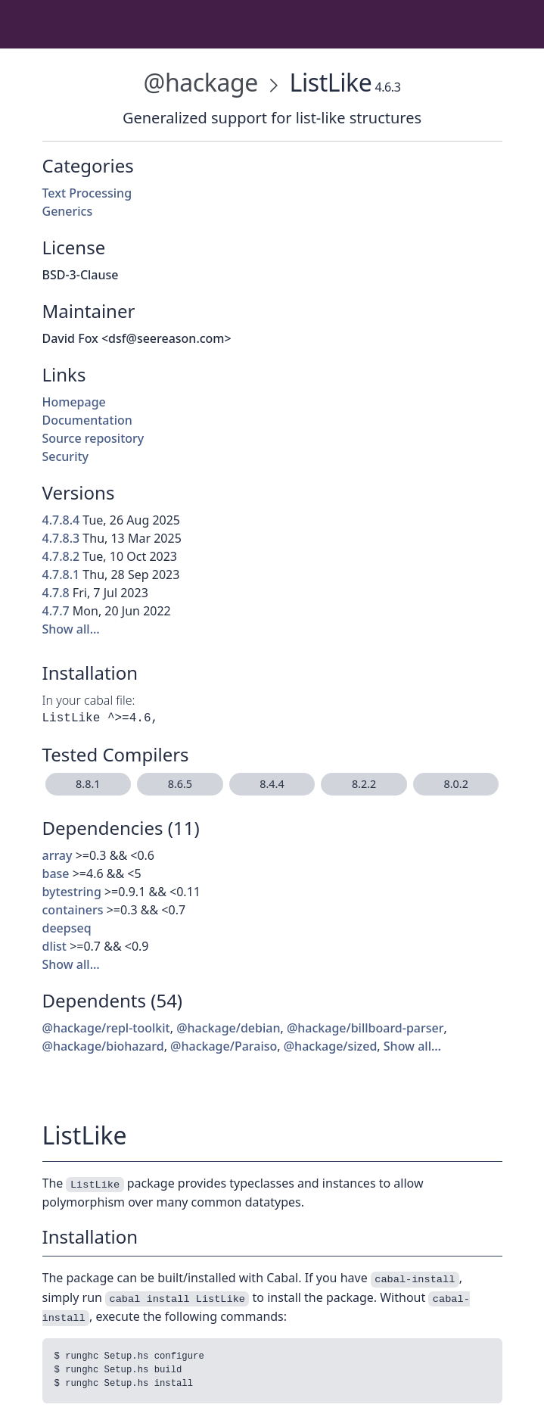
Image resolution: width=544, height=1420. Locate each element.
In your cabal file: (88, 700)
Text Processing (87, 193)
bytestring (71, 891)
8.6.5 (180, 784)
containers (73, 910)
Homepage (74, 402)
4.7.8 (56, 592)
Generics (67, 211)
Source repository (93, 438)
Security (65, 456)
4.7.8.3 (61, 538)
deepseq (67, 928)
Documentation (87, 420)
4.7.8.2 (61, 556)
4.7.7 (56, 611)
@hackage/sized (331, 1046)
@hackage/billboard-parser (365, 1028)
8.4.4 (272, 784)
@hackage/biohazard (103, 1046)
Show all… (71, 629)
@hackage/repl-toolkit (106, 1028)
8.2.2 (364, 784)
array (57, 855)
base (56, 873)
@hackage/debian (228, 1028)
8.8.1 (88, 784)
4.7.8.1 (61, 574)
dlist (54, 946)
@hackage (201, 82)
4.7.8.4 (61, 520)
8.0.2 (455, 784)
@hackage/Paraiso (223, 1046)
